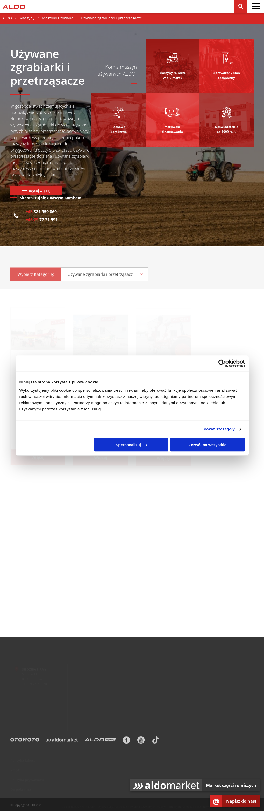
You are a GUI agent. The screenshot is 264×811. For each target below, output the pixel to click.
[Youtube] (141, 741)
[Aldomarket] (62, 741)
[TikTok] (155, 741)
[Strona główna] (13, 6)
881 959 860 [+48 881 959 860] (41, 212)
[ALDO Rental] (100, 741)
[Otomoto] (24, 741)
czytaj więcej (40, 190)
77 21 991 (42, 220)
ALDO (7, 18)
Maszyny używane (57, 18)
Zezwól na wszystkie (207, 445)
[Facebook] (126, 741)
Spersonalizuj (131, 445)
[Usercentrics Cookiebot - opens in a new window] (222, 363)
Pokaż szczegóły (219, 429)
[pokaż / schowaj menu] (256, 6)
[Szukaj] (240, 6)
